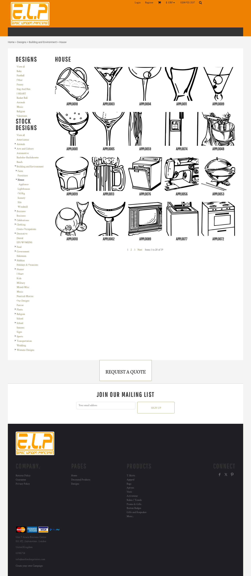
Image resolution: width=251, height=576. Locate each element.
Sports (20, 336)
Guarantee (21, 479)
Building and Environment (43, 42)
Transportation (24, 341)
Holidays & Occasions (27, 265)
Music (20, 107)
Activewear (132, 496)
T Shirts (131, 475)
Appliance (23, 184)
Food (19, 247)
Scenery (21, 198)
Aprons (130, 487)
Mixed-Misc (23, 287)
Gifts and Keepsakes (136, 512)
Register (149, 2)
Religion (21, 111)
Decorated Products (80, 479)
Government (23, 251)
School (20, 318)
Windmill (23, 207)
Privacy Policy (23, 484)
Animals (21, 102)
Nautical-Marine (25, 296)
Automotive (23, 153)
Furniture (23, 175)
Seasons (20, 327)
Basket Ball (22, 98)
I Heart (20, 274)
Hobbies (21, 260)
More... (130, 516)
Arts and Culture (25, 148)
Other (20, 80)
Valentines (22, 116)
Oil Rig (21, 193)
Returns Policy (23, 475)
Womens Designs (25, 350)
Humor (20, 269)
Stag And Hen (23, 89)
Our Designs (23, 301)
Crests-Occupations (26, 229)
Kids (19, 278)
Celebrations (23, 220)
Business (21, 211)
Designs (21, 42)
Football (20, 75)
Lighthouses (24, 189)
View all (21, 66)
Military (21, 283)
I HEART (21, 93)
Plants (20, 309)
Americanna (23, 139)
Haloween (21, 256)
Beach (20, 162)
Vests (129, 492)
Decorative (22, 233)
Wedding (21, 345)
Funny (20, 84)
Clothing (21, 224)
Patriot (20, 305)
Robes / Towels (134, 500)
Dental (20, 238)
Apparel (130, 479)
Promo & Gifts (134, 504)
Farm (20, 171)
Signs (19, 332)
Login (138, 2)
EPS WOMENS (24, 242)
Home (11, 42)
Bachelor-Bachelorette (27, 157)
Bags (129, 484)
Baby (19, 71)
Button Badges (134, 508)
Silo (19, 202)
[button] (171, 2)
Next (139, 250)
